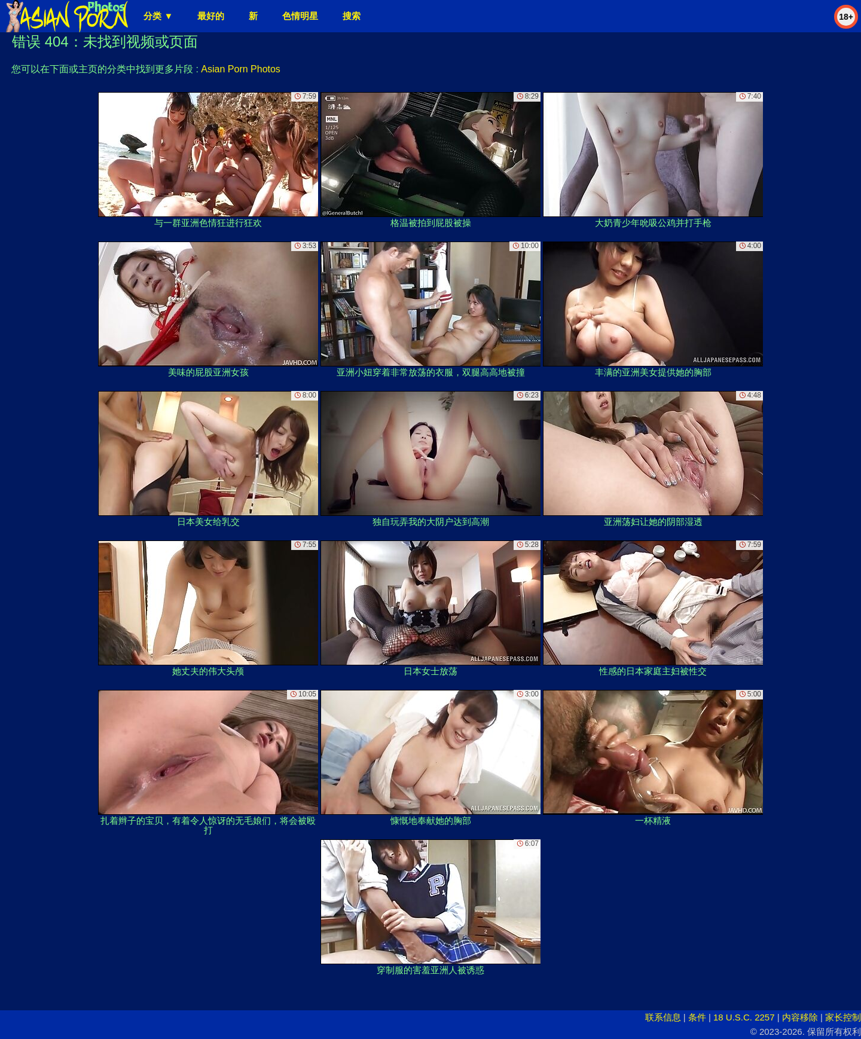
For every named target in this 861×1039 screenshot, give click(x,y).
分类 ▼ (158, 16)
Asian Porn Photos (240, 69)
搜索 (352, 16)
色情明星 (300, 16)
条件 (697, 1017)
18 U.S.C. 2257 (744, 1017)
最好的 (210, 16)
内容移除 (800, 1017)
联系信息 (663, 1017)
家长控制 (843, 1017)
